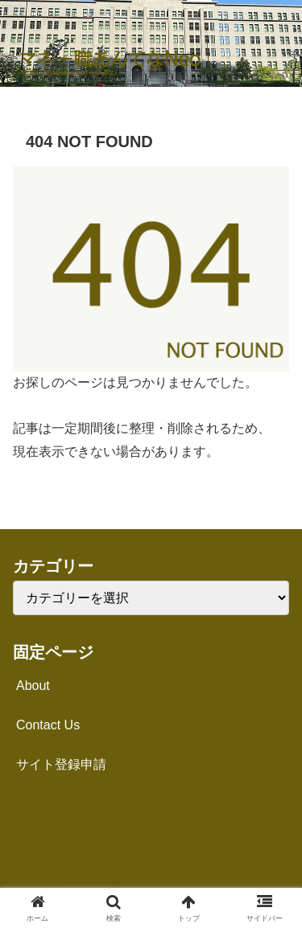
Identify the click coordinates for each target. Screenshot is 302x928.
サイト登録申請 (61, 764)
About (33, 685)
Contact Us (48, 725)
